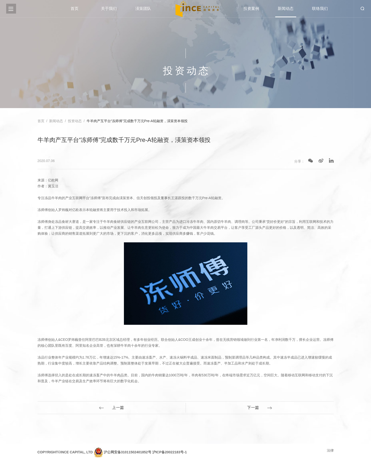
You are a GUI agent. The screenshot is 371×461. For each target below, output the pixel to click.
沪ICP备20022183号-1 (169, 452)
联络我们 (320, 8)
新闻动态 (285, 8)
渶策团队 (143, 8)
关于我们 (109, 8)
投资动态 (75, 121)
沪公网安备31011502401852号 (127, 452)
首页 (74, 8)
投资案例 (251, 8)
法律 (330, 450)
